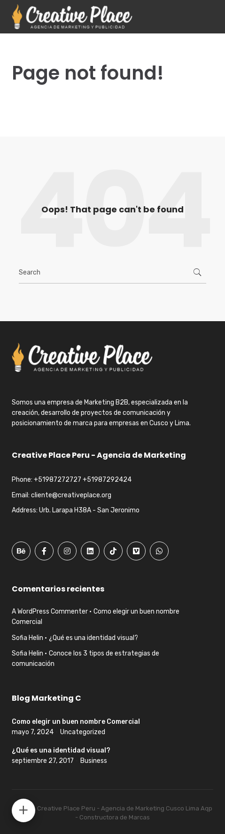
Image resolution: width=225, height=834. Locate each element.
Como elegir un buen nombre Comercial (76, 722)
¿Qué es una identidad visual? (93, 638)
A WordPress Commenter (50, 611)
